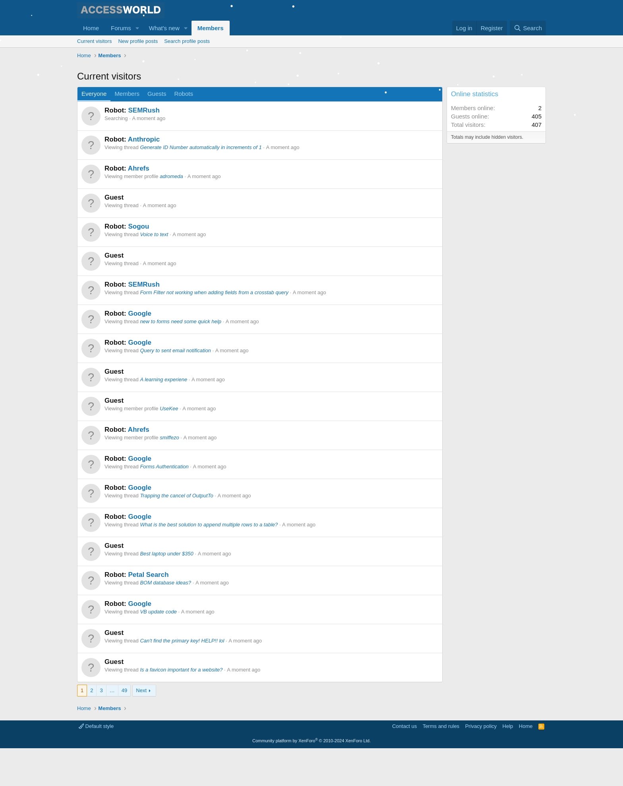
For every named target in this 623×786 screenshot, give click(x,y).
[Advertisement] (221, 83)
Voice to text (154, 272)
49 (124, 728)
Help (508, 764)
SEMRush (143, 148)
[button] (137, 28)
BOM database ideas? (165, 620)
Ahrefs (138, 206)
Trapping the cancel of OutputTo (176, 533)
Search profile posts (187, 41)
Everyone (93, 131)
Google (139, 351)
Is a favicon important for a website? (181, 707)
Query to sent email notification (175, 388)
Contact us (404, 764)
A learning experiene (163, 417)
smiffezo (169, 475)
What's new (164, 28)
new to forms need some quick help (180, 359)
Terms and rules (441, 764)
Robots (183, 131)
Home (91, 28)
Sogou (138, 264)
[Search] (528, 28)
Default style (96, 764)
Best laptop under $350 (166, 591)
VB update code (158, 649)
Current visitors (94, 41)
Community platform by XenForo (311, 778)
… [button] (112, 728)
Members (210, 28)
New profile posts (138, 41)
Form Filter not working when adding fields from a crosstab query (214, 330)
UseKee (169, 446)
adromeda (171, 214)
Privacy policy (481, 764)
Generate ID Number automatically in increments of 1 (200, 185)
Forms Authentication (164, 504)
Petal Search (148, 612)
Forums (121, 28)
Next (141, 728)
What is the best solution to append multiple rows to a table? (209, 562)
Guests (156, 131)
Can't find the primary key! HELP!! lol (182, 678)
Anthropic (144, 177)
